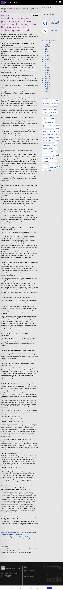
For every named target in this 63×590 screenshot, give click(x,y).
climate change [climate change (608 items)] (48, 118)
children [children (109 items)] (50, 115)
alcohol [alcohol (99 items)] (57, 100)
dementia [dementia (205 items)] (56, 125)
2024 (45, 45)
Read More (44, 587)
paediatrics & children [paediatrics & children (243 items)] (49, 152)
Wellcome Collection (34, 575)
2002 (45, 91)
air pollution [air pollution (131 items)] (51, 100)
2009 (45, 76)
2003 (45, 89)
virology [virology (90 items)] (44, 170)
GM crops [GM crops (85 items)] (57, 140)
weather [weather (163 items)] (50, 170)
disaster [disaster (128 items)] (45, 134)
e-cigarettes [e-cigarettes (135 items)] (50, 134)
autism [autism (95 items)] (51, 106)
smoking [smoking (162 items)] (52, 163)
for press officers (49, 14)
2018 (45, 57)
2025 (45, 43)
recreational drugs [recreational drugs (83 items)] (53, 161)
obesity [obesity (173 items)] (55, 148)
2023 (45, 47)
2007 (45, 80)
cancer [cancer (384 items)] (45, 112)
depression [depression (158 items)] (56, 128)
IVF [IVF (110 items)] (54, 145)
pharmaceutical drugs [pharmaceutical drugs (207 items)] (49, 155)
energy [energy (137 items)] (56, 134)
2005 (45, 85)
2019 (45, 55)
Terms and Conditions (5, 579)
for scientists (48, 12)
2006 (45, 82)
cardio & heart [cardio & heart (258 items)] (53, 112)
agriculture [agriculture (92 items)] (45, 100)
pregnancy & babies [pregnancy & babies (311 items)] (49, 158)
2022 (45, 49)
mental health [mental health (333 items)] (47, 148)
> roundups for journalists (20, 8)
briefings (54, 30)
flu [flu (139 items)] (43, 140)
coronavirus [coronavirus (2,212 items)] (49, 122)
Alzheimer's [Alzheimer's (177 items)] (46, 103)
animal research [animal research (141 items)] (54, 103)
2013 (45, 68)
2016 (45, 61)
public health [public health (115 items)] (45, 161)
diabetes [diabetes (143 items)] (45, 131)
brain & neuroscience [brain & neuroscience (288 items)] (49, 109)
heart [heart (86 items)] (56, 142)
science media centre (11, 8)
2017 (45, 59)
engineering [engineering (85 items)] (45, 137)
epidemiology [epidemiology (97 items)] (51, 137)
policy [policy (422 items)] (58, 155)
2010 (45, 74)
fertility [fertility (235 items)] (58, 137)
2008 (45, 78)
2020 (45, 53)
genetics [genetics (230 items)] (51, 140)
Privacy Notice (13, 579)
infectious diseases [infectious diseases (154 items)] (47, 145)
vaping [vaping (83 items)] (58, 166)
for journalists (48, 10)
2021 (45, 51)
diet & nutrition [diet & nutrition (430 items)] (53, 131)
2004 (45, 87)
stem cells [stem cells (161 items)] (45, 166)
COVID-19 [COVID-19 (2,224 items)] (47, 126)
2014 (45, 66)
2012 (45, 70)
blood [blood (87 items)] (55, 106)
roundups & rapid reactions (56, 22)
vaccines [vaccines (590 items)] (52, 167)
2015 (45, 64)
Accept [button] (49, 587)
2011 (45, 72)
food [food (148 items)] (47, 140)
